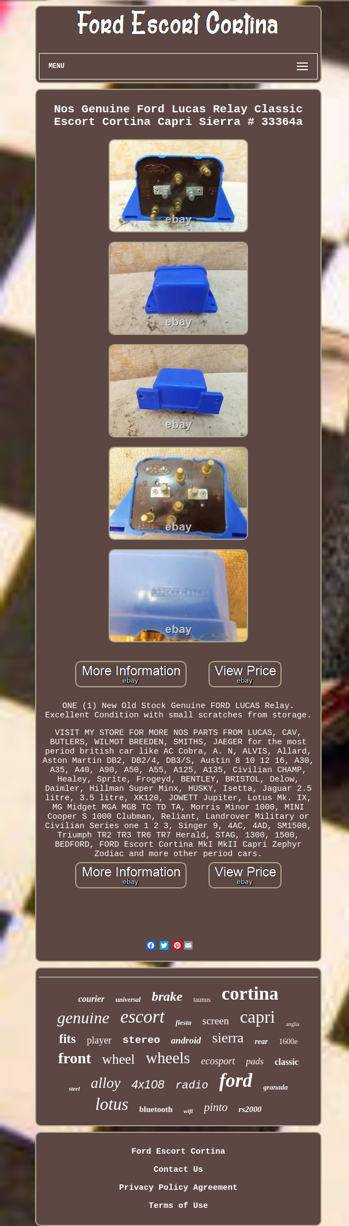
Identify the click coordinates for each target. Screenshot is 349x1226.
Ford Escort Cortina (178, 1151)
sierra (228, 1038)
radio (192, 1085)
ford (235, 1080)
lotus (111, 1104)
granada (275, 1087)
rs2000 (250, 1109)
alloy (106, 1083)
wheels (168, 1058)
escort (142, 1017)
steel (74, 1088)
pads (254, 1061)
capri (257, 1017)
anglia (292, 1024)
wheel (118, 1059)
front (74, 1058)
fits (67, 1039)
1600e (288, 1041)
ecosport (218, 1061)
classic (286, 1062)
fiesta (184, 1022)
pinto (216, 1107)
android (186, 1040)
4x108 (148, 1084)
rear (261, 1041)
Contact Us (178, 1169)
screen (215, 1021)
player (99, 1040)
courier (91, 998)
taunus (201, 999)
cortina (250, 993)
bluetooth (156, 1109)
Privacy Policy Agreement (178, 1188)
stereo (141, 1040)
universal (127, 999)
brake (166, 996)
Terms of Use (178, 1206)
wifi (188, 1111)
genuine (83, 1017)
